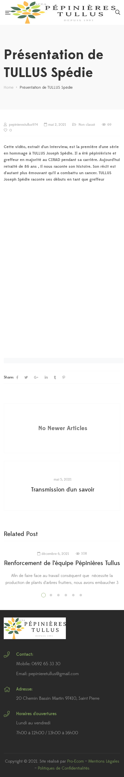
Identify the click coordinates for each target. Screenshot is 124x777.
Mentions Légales (103, 761)
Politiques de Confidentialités (63, 768)
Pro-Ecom (75, 761)
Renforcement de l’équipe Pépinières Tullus (62, 563)
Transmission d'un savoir (62, 489)
